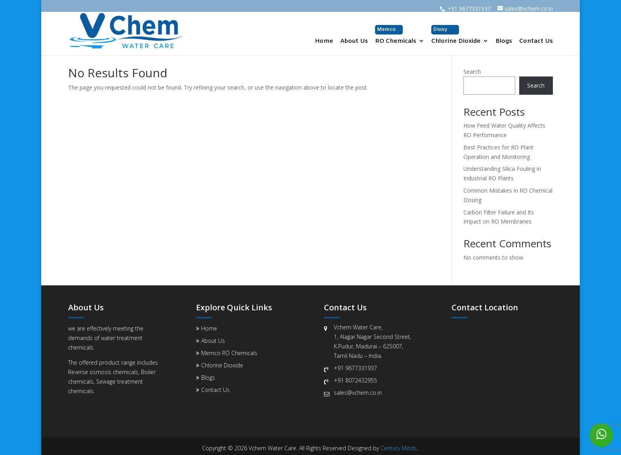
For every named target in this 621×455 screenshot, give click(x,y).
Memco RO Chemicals (229, 353)
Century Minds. (399, 448)
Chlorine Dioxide (455, 35)
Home (324, 41)
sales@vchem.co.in (358, 392)
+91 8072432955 (355, 380)
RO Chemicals (395, 35)
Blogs (503, 41)
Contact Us (536, 41)
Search (472, 71)
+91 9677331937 (355, 368)
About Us (354, 41)
